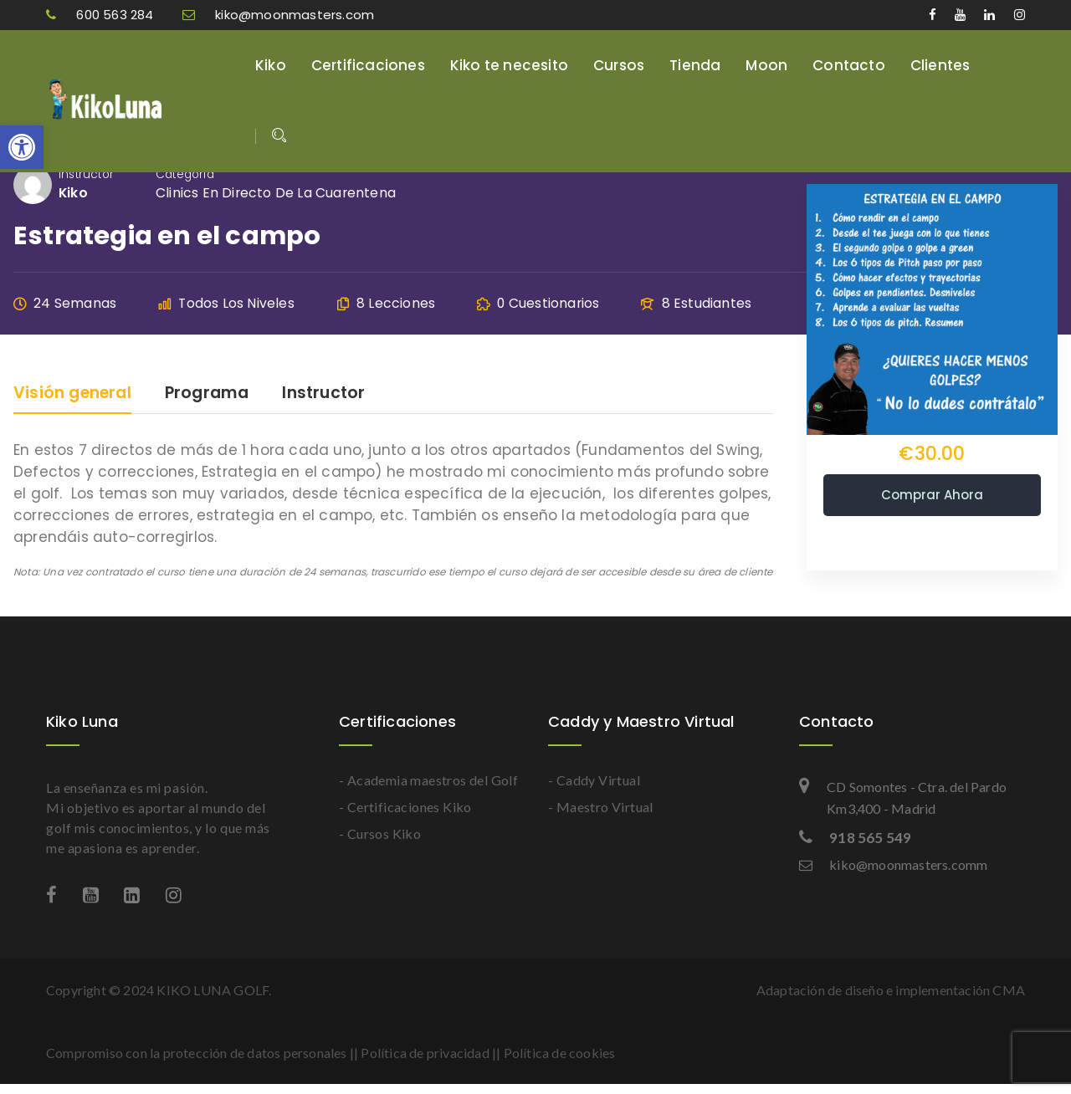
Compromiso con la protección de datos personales (196, 1053)
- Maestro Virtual (600, 807)
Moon (766, 65)
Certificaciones (368, 65)
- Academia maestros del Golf (428, 780)
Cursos (618, 65)
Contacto (848, 65)
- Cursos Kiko (380, 833)
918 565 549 (855, 837)
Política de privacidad (425, 1053)
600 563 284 (101, 14)
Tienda (694, 65)
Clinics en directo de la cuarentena (276, 192)
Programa (207, 394)
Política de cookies (560, 1053)
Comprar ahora (932, 495)
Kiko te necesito (509, 65)
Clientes (940, 65)
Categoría (185, 174)
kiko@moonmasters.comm (893, 864)
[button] (22, 147)
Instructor (86, 174)
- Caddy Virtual (594, 780)
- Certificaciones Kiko (405, 807)
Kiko (270, 65)
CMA (1008, 990)
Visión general (72, 394)
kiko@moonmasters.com (278, 14)
